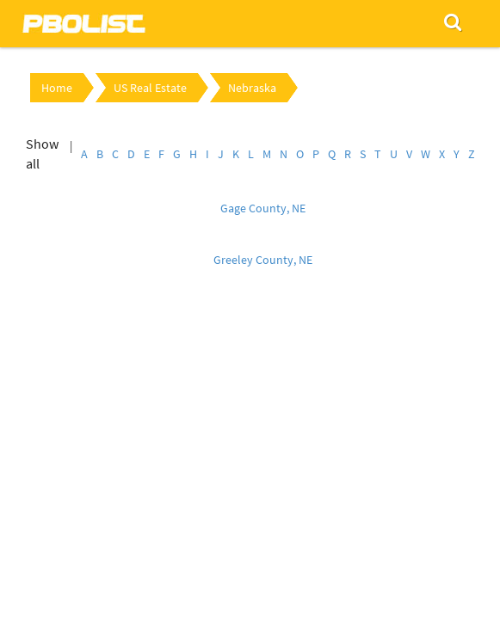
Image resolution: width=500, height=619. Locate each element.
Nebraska (252, 87)
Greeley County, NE (262, 259)
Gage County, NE (263, 208)
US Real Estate (150, 87)
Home (56, 87)
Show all (42, 153)
